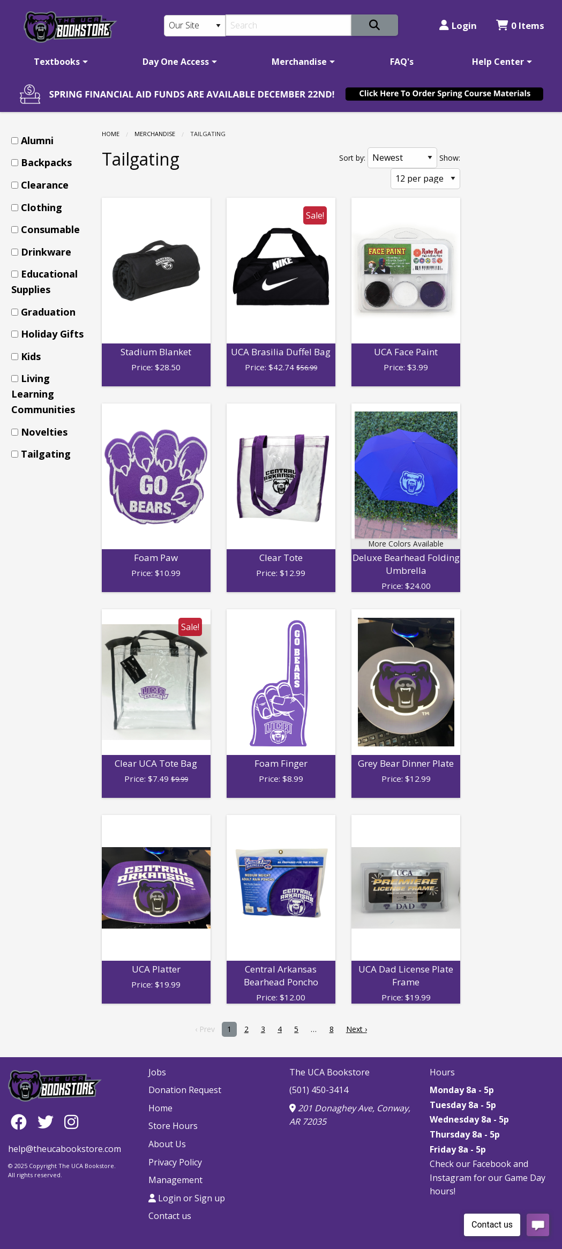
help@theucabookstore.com (64, 1149)
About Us (167, 1144)
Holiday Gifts (52, 333)
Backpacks (46, 162)
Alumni (37, 140)
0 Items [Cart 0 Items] (520, 25)
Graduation (48, 311)
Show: (449, 158)
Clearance (45, 184)
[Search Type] (195, 25)
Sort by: (352, 158)
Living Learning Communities (43, 394)
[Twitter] (48, 1121)
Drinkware (46, 251)
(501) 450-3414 (318, 1090)
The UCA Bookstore (329, 1072)
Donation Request (184, 1090)
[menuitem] (59, 61)
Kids (31, 356)
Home (110, 134)
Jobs (157, 1072)
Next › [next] (356, 1029)
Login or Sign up (186, 1198)
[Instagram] (71, 1121)
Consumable (50, 229)
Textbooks (57, 62)
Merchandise (299, 62)
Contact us (169, 1216)
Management (175, 1180)
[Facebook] (21, 1121)
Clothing (41, 207)
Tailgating (46, 453)
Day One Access (176, 62)
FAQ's (402, 62)
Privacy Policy (175, 1162)
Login (458, 25)
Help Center (498, 62)
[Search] (288, 25)
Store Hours (173, 1126)
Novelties (44, 431)
